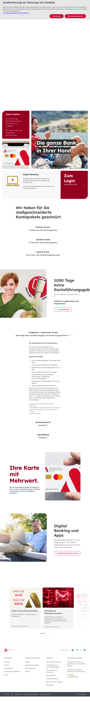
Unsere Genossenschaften (12, 671)
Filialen (6, 675)
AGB (12, 694)
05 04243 (70, 675)
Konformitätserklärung (45, 694)
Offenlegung (50, 685)
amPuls (27, 671)
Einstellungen (56, 16)
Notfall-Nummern (30, 668)
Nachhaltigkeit (8, 668)
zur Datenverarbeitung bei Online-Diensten (16, 13)
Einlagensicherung (52, 678)
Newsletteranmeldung (32, 665)
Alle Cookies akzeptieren (75, 16)
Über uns (7, 662)
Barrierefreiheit (51, 675)
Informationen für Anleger (54, 682)
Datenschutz (18, 694)
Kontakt (27, 662)
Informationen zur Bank (53, 662)
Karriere (6, 665)
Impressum (6, 694)
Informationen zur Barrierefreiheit (30, 694)
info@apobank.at (72, 676)
